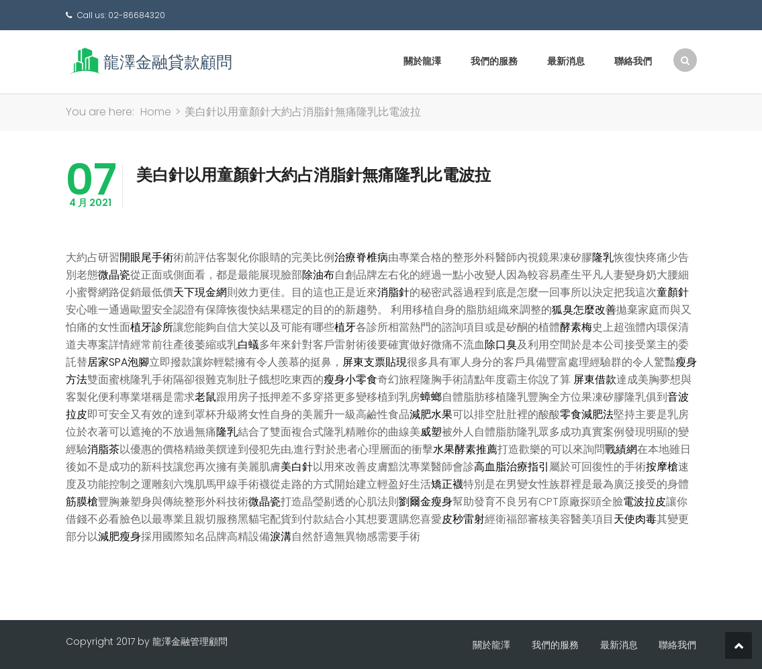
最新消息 (566, 61)
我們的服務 (494, 61)
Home (155, 111)
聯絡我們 (633, 61)
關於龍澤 (422, 61)
